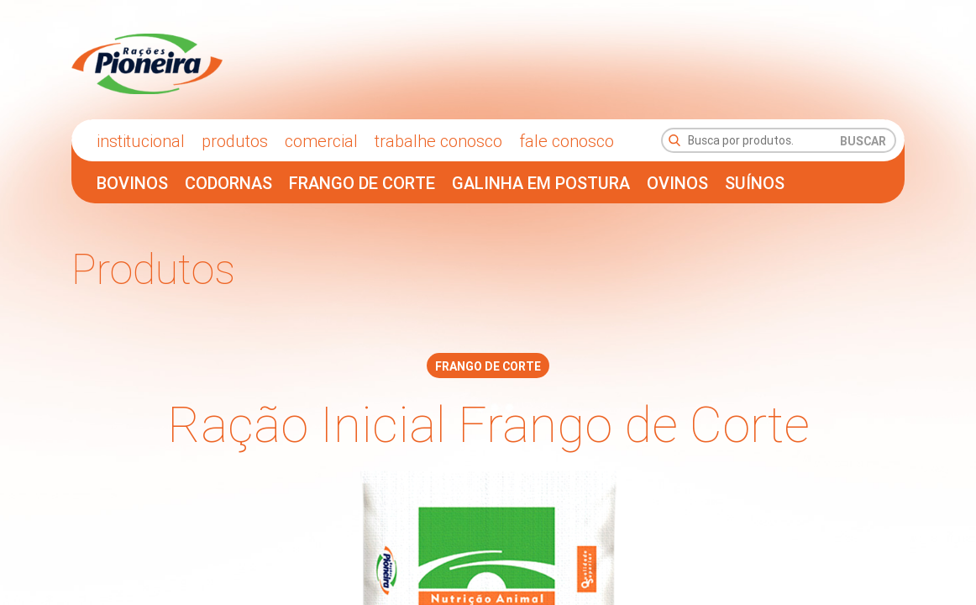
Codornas (228, 182)
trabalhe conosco (438, 140)
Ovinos (677, 182)
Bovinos (132, 182)
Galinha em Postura (541, 182)
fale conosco (566, 140)
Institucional (141, 140)
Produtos (235, 140)
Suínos (754, 182)
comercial (321, 140)
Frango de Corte (362, 182)
